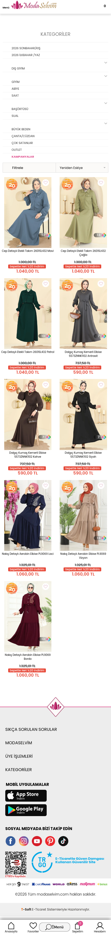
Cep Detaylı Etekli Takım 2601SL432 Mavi (28, 251)
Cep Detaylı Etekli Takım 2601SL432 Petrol (27, 352)
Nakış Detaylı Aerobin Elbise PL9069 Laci (28, 554)
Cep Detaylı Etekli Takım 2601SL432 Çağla (83, 253)
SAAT (15, 95)
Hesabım (100, 927)
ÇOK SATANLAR (22, 143)
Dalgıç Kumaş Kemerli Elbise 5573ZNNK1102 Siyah (83, 455)
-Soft (26, 909)
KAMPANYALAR (23, 156)
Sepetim (77, 927)
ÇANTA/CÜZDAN (23, 136)
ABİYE (15, 89)
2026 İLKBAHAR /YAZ (26, 55)
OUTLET (17, 150)
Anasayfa (11, 927)
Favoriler (33, 927)
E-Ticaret (39, 909)
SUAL (15, 116)
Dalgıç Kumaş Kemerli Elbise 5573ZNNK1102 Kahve (27, 455)
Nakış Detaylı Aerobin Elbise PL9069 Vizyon (83, 556)
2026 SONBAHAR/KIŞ (26, 48)
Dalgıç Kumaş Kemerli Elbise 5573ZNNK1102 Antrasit (83, 354)
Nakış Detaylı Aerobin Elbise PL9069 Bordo (28, 657)
